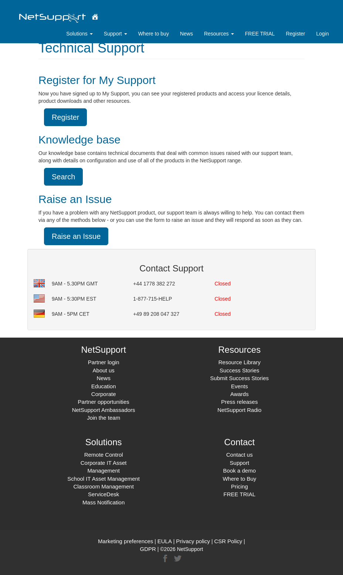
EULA (164, 541)
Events (239, 386)
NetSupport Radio (239, 410)
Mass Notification (103, 502)
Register (295, 34)
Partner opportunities (103, 402)
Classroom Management (103, 486)
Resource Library (239, 362)
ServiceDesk (103, 494)
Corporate (103, 394)
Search (63, 177)
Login (322, 34)
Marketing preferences (125, 541)
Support (115, 34)
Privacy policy (193, 541)
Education (103, 386)
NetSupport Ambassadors (103, 410)
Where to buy (153, 34)
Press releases (239, 402)
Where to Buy (239, 479)
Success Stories (239, 370)
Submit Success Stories (239, 378)
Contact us (239, 454)
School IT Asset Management (103, 479)
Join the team (103, 418)
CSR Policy (228, 541)
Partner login (103, 362)
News (186, 34)
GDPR (148, 549)
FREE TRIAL (260, 34)
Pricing (239, 486)
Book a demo (239, 470)
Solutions (79, 34)
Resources (219, 34)
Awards (239, 394)
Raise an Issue (76, 236)
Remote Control (103, 454)
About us (104, 370)
